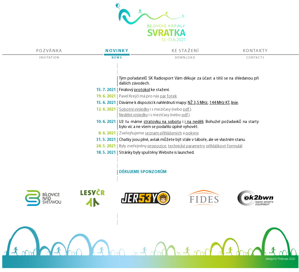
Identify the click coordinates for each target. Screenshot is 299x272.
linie (234, 103)
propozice (157, 146)
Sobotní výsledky (134, 110)
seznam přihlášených (163, 133)
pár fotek (168, 96)
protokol (142, 90)
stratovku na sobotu (162, 122)
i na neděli (194, 122)
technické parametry (186, 146)
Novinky (117, 54)
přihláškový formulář (224, 146)
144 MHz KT (219, 103)
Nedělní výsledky (133, 115)
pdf (186, 110)
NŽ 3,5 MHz (198, 103)
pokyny (192, 133)
